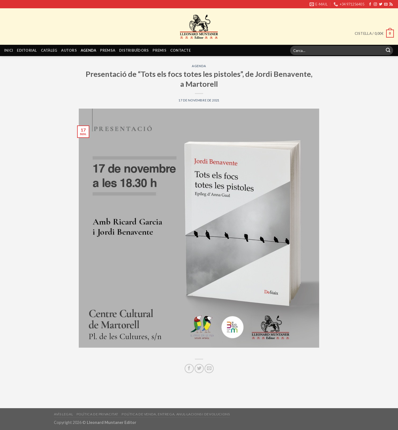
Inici (8, 50)
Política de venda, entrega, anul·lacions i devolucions (176, 414)
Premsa (107, 50)
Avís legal (63, 414)
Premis (159, 50)
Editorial (27, 50)
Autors (69, 50)
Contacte (180, 50)
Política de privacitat (97, 414)
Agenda (88, 50)
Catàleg (49, 50)
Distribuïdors (134, 50)
